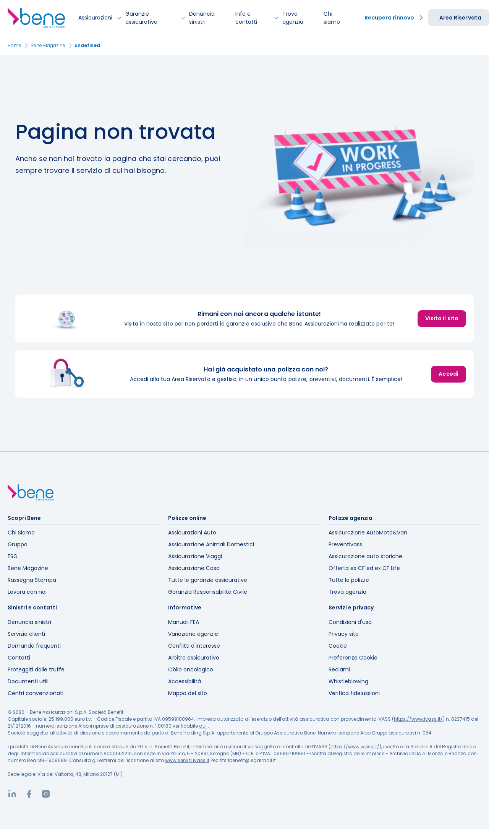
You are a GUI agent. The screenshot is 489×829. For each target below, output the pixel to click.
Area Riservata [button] (460, 17)
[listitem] (244, 318)
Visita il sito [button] (441, 318)
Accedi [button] (448, 374)
